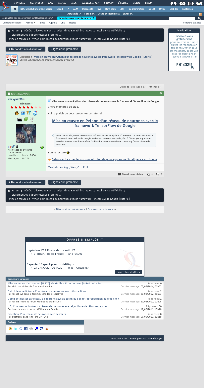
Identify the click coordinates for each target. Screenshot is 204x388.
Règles (72, 22)
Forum (15, 30)
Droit (136, 3)
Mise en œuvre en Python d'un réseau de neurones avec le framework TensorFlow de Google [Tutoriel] (93, 56)
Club (148, 3)
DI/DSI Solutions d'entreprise (36, 9)
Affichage (154, 87)
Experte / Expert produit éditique (50, 264)
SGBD (151, 9)
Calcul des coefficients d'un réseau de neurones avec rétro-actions (47, 291)
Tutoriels (36, 3)
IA (68, 9)
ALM (75, 9)
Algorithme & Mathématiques (74, 30)
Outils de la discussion (132, 87)
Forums (19, 3)
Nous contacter (119, 338)
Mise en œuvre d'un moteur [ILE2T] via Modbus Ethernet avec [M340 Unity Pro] (55, 283)
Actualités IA (74, 14)
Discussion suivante (100, 209)
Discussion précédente (70, 209)
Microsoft (87, 9)
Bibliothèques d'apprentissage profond (35, 35)
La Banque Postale (48, 267)
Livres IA (127, 14)
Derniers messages (12, 22)
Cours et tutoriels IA (109, 14)
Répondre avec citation (131, 174)
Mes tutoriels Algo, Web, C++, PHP (68, 167)
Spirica (39, 253)
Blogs (61, 3)
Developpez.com (137, 338)
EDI (122, 9)
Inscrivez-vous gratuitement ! (76, 18)
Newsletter (90, 3)
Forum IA (89, 14)
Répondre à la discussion (25, 49)
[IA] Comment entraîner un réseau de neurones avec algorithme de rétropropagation (58, 306)
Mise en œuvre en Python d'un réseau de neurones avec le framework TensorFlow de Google (105, 123)
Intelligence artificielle (109, 30)
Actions (29, 22)
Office (162, 9)
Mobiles (174, 9)
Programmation (136, 9)
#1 (161, 93)
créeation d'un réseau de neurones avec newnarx (37, 314)
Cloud (59, 9)
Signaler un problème (64, 49)
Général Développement (38, 30)
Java (99, 9)
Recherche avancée (191, 22)
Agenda (53, 22)
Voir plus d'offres (129, 272)
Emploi (108, 3)
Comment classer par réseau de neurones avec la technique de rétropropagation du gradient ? (63, 299)
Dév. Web (110, 9)
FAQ (50, 3)
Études (123, 3)
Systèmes (187, 9)
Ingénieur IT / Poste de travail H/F (51, 250)
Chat (74, 3)
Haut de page (155, 338)
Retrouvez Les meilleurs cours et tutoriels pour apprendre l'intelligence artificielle (104, 159)
